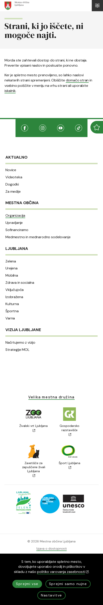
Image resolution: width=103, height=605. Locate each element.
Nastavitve (51, 595)
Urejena (11, 268)
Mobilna (11, 275)
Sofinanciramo (16, 230)
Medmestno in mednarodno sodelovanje (37, 237)
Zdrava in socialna (19, 282)
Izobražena (14, 297)
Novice (10, 170)
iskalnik (10, 90)
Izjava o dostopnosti (51, 548)
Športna (12, 311)
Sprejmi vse (27, 583)
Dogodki (12, 184)
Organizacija (15, 215)
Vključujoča (14, 290)
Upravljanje (14, 223)
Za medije (13, 191)
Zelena (10, 261)
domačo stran (77, 80)
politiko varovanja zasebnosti (63, 571)
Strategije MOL (17, 349)
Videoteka (13, 177)
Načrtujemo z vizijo (20, 342)
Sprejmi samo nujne (68, 583)
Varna (10, 318)
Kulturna (12, 304)
